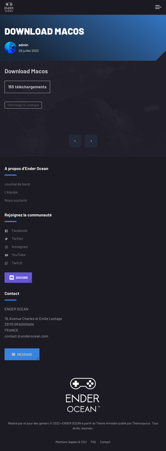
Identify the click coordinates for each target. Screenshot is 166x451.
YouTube (15, 254)
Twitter (14, 238)
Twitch (13, 263)
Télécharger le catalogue (23, 105)
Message (22, 354)
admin (26, 45)
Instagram (16, 246)
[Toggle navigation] (158, 7)
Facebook (16, 230)
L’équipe (11, 192)
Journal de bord (17, 184)
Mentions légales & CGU (71, 442)
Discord (18, 278)
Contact (105, 442)
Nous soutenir (16, 200)
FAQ (93, 442)
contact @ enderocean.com (26, 336)
